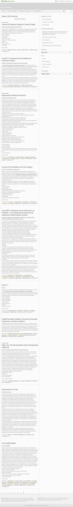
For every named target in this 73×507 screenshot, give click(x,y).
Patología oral (33, 201)
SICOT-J (5, 285)
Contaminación (27, 480)
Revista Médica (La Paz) (47, 42)
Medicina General (12, 49)
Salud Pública (32, 483)
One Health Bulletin (9, 443)
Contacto (62, 1)
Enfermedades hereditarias (27, 333)
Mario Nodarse (6, 7)
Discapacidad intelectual (13, 380)
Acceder (44, 58)
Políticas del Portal (4, 498)
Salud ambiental (23, 483)
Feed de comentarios (46, 64)
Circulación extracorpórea (13, 85)
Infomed (30, 505)
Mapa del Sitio (69, 1)
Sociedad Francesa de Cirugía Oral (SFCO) (25, 174)
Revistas (20, 49)
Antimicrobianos (27, 275)
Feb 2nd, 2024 (27, 203)
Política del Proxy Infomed (25, 11)
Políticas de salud (25, 482)
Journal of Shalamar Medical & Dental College (18, 24)
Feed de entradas (46, 61)
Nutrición (10, 434)
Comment (5, 51)
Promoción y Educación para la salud (27, 335)
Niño (32, 276)
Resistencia (10, 483)
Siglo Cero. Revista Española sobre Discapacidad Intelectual (15, 349)
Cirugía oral (10, 201)
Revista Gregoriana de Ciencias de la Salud (51, 45)
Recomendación (37, 11)
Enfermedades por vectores (14, 482)
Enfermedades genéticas (13, 333)
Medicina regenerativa (30, 157)
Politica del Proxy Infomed (47, 22)
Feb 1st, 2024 (34, 49)
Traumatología (6, 311)
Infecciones (18, 276)
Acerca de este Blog (12, 11)
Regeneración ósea (15, 158)
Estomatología (18, 201)
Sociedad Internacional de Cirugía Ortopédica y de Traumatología (18, 291)
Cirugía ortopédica (12, 310)
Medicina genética (13, 335)
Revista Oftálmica (46, 40)
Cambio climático (18, 480)
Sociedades (11, 203)
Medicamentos (26, 276)
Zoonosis (16, 485)
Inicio (58, 1)
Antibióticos (10, 275)
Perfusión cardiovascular (8, 86)
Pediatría (5, 278)
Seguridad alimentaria (8, 485)
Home (3, 11)
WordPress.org (45, 67)
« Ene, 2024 (17, 18)
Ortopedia (20, 310)
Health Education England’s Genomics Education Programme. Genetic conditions (19, 323)
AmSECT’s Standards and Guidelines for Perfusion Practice (15, 63)
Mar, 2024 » (23, 18)
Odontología (26, 201)
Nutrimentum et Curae (10, 389)
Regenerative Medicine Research (14, 95)
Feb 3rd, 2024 (31, 434)
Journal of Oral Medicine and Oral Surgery (17, 167)
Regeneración (6, 158)
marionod (26, 49)
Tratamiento (11, 278)
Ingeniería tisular (20, 157)
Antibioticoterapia (19, 275)
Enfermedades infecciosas (8, 276)
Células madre (11, 157)
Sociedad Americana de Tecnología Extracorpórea (14, 65)
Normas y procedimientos (26, 85)
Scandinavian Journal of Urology (49, 37)
